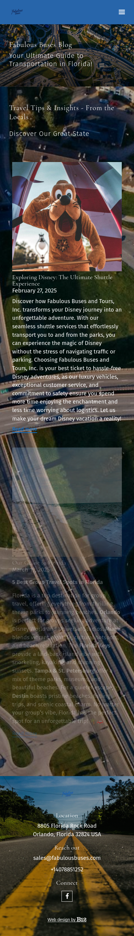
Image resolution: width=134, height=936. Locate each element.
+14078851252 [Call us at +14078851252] (67, 869)
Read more (24, 429)
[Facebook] (67, 896)
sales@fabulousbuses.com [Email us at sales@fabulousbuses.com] (67, 858)
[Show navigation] (120, 12)
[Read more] (67, 216)
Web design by (67, 919)
